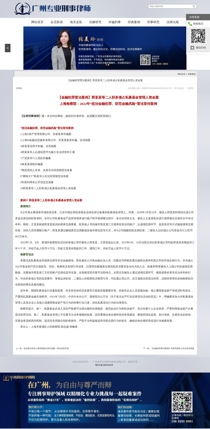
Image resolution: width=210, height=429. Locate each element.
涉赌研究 (95, 22)
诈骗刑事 (115, 22)
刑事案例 (192, 74)
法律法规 (172, 22)
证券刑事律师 (31, 116)
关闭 (190, 88)
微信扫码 (201, 47)
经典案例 (134, 22)
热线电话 (198, 23)
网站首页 (37, 22)
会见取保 (57, 22)
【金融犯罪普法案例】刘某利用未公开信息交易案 (172, 348)
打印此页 (179, 88)
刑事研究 (153, 22)
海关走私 (76, 22)
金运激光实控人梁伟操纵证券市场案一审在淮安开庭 (46, 348)
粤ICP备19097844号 (104, 365)
